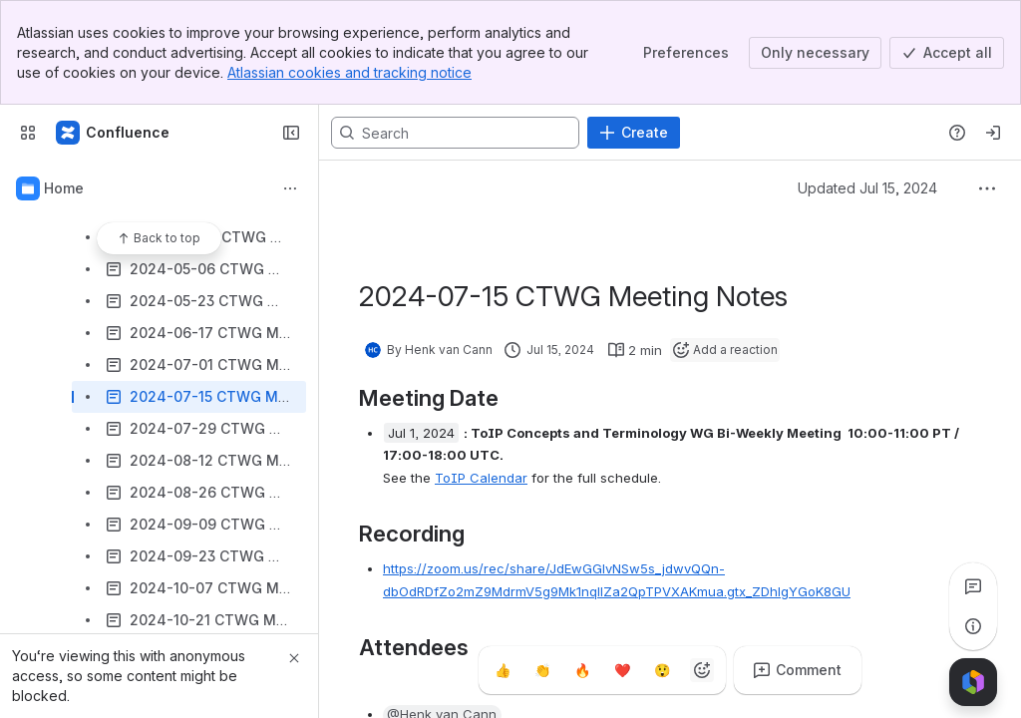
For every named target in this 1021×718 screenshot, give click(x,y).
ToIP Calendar (481, 478)
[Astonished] (662, 670)
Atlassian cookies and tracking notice (349, 72)
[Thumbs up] (502, 670)
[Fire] (582, 670)
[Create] (633, 133)
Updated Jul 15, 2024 (867, 188)
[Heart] (622, 670)
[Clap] (542, 670)
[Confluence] (113, 133)
